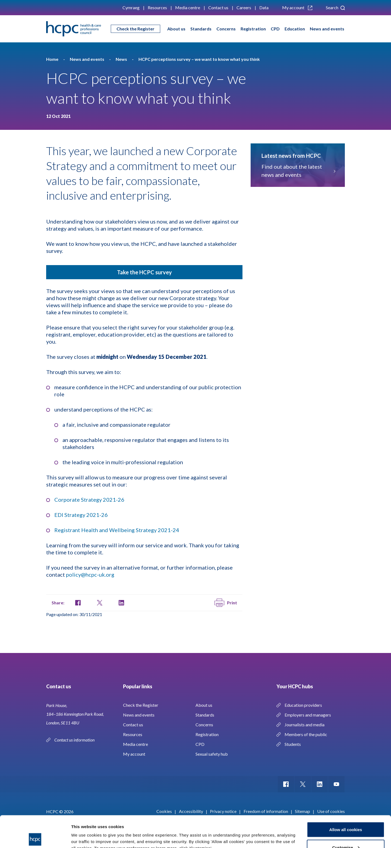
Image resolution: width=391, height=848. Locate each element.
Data (264, 7)
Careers (244, 7)
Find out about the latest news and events (297, 170)
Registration (253, 28)
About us (176, 28)
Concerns (226, 28)
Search (335, 7)
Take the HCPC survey (144, 272)
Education (295, 28)
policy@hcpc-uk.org (90, 574)
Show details (83, 831)
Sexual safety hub (211, 753)
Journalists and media (304, 724)
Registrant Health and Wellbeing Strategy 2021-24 (116, 530)
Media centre (187, 7)
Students (293, 744)
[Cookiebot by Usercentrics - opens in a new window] (35, 837)
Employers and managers (308, 714)
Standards (201, 28)
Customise (346, 816)
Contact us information (74, 739)
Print (226, 603)
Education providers (303, 705)
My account (297, 7)
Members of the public (306, 734)
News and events (327, 28)
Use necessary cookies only (346, 833)
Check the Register (135, 28)
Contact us (218, 7)
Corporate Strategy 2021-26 (89, 499)
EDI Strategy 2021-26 (81, 514)
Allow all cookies (345, 798)
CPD (275, 28)
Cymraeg (131, 7)
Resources (157, 7)
